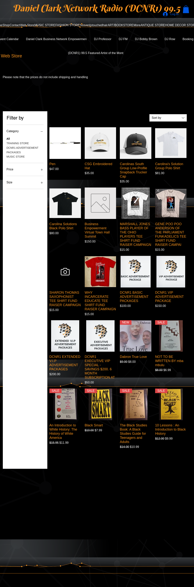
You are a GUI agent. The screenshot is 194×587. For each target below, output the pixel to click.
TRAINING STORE (18, 143)
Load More (118, 460)
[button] (186, 9)
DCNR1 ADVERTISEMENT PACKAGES (22, 150)
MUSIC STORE (16, 156)
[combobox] (168, 118)
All (8, 138)
